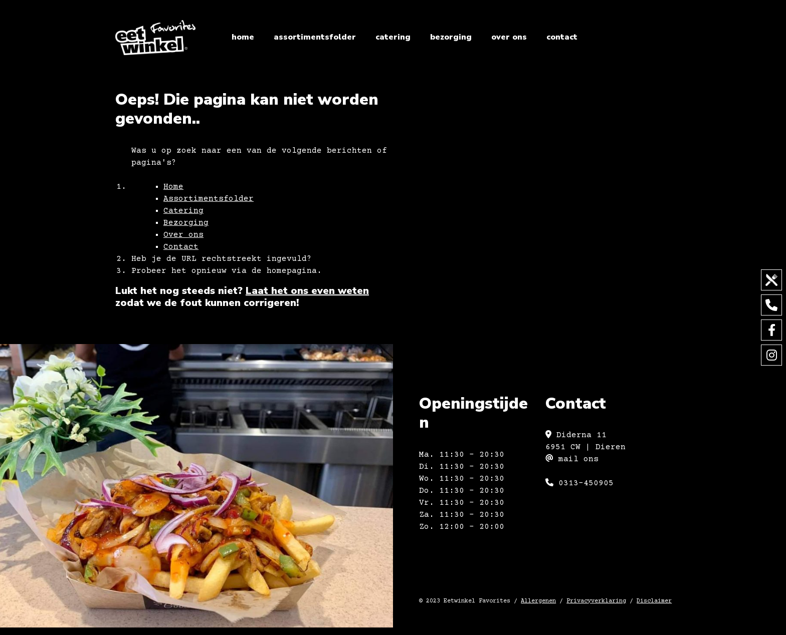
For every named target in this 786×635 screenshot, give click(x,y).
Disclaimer (654, 601)
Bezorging (451, 37)
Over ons (509, 37)
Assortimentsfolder (315, 37)
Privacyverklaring (596, 601)
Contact (561, 37)
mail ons (572, 459)
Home (243, 37)
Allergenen (538, 601)
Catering (393, 37)
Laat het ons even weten (307, 290)
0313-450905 (579, 483)
